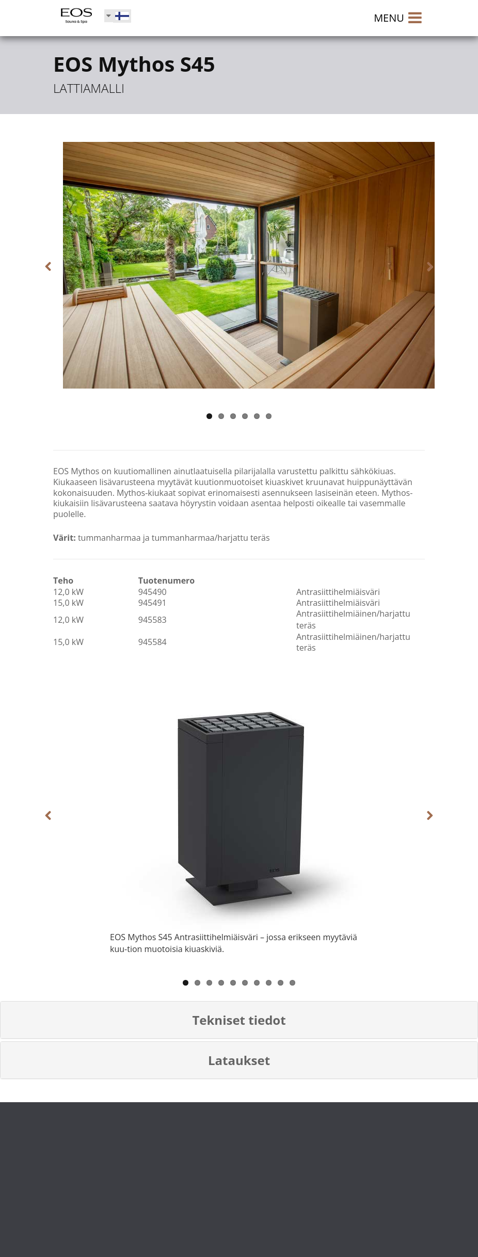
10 (292, 983)
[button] (239, 1020)
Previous (55, 267)
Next (422, 267)
